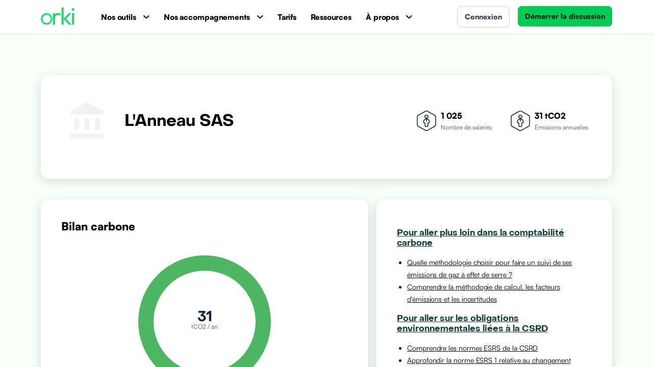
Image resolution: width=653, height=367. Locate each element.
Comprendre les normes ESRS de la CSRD (472, 348)
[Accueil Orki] (57, 17)
